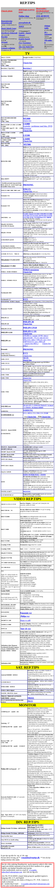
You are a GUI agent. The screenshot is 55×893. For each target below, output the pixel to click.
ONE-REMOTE (43, 16)
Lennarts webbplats (8, 48)
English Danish (24, 39)
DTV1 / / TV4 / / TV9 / (35, 413)
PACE (30, 701)
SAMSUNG (28, 410)
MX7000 (27, 144)
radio (46, 28)
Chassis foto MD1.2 (31, 343)
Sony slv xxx (25, 629)
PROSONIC (28, 185)
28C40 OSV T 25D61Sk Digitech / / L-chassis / (38, 406)
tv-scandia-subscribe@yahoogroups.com (19, 871)
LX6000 (26, 139)
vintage (47, 26)
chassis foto (27, 121)
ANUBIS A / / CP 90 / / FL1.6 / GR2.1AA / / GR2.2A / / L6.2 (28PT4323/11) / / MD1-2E (37, 339)
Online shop (24, 16)
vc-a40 (28, 620)
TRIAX (31, 698)
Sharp (22, 620)
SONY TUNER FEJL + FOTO (34, 475)
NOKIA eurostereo (31, 270)
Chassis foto (27, 63)
